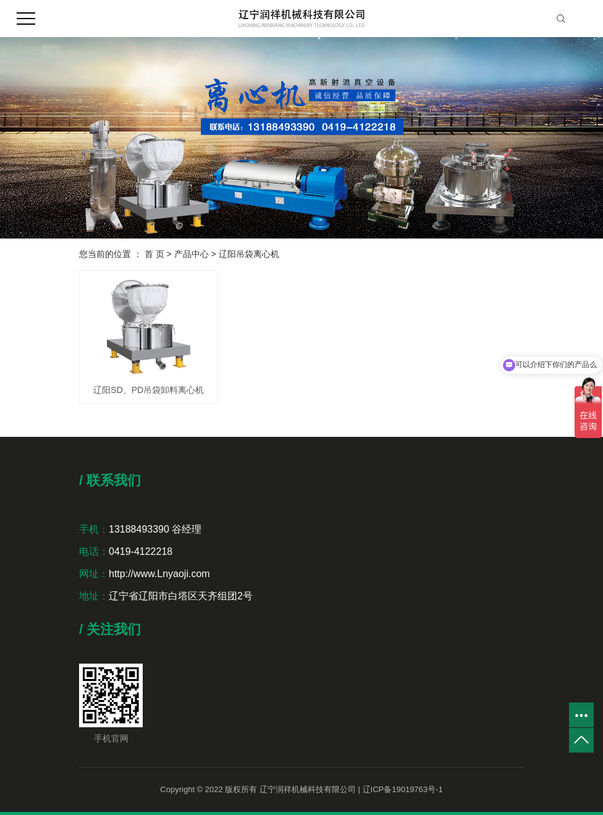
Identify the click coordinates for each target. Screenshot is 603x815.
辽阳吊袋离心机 (249, 254)
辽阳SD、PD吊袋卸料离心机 (148, 390)
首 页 (154, 254)
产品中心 (191, 254)
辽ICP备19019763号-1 (403, 789)
